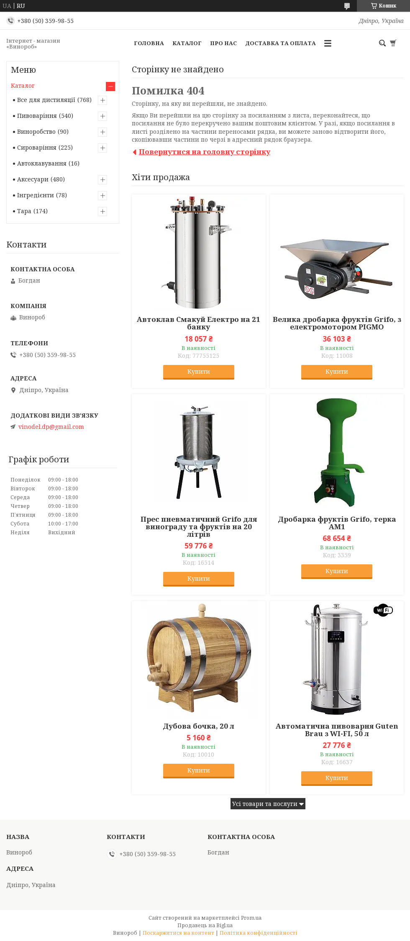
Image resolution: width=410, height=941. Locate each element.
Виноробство (36, 131)
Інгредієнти (35, 195)
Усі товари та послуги (264, 804)
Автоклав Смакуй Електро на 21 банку (198, 323)
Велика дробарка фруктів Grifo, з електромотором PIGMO (337, 323)
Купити (198, 371)
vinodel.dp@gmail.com (51, 426)
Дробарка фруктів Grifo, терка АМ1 (337, 522)
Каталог (187, 43)
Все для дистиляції (46, 100)
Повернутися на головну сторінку (204, 151)
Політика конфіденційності (258, 932)
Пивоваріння (37, 116)
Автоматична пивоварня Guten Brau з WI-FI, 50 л (337, 729)
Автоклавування (42, 163)
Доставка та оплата (280, 43)
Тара (24, 211)
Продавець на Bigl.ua (205, 925)
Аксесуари (33, 179)
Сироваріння (36, 147)
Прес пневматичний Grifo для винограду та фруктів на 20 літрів (199, 526)
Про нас (223, 43)
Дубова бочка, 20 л (198, 726)
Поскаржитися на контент (178, 932)
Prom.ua (251, 917)
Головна (149, 43)
